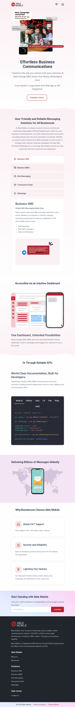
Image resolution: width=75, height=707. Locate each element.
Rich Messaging (17, 678)
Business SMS (16, 671)
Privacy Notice (53, 705)
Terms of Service (39, 705)
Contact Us (15, 696)
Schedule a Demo (37, 98)
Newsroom (15, 660)
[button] (57, 4)
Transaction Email (17, 681)
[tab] (37, 159)
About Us (14, 657)
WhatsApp (15, 685)
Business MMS (16, 674)
